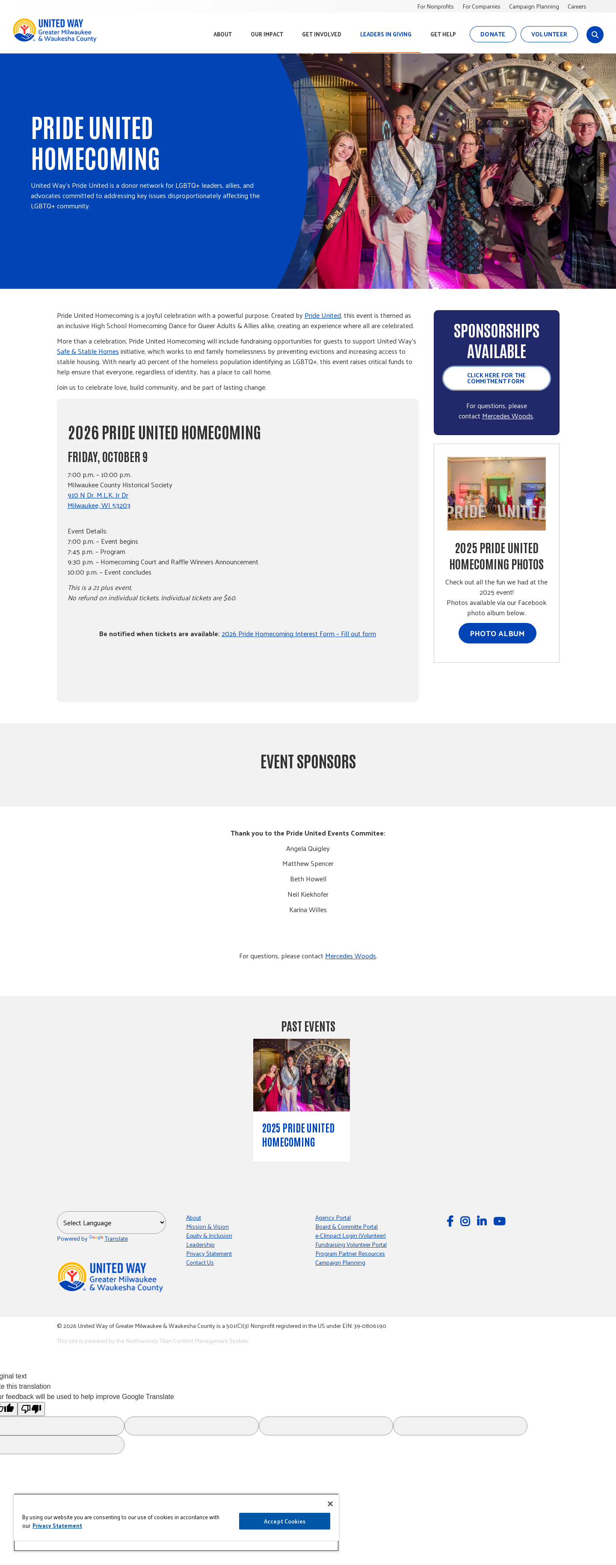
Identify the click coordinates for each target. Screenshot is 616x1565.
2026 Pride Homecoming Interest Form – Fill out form (299, 633)
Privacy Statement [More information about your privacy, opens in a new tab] (57, 1525)
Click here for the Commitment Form (496, 378)
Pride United (323, 315)
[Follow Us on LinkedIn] (483, 1220)
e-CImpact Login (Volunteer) (350, 1235)
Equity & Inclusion (209, 1235)
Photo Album (497, 633)
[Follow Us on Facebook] (451, 1220)
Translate (108, 1238)
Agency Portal (333, 1217)
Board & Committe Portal (346, 1226)
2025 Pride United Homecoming (298, 1134)
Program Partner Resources (350, 1253)
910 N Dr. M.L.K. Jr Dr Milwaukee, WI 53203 (99, 500)
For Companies (481, 6)
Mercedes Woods (507, 415)
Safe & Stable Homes (88, 351)
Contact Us (200, 1262)
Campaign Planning (534, 6)
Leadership (200, 1244)
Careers (577, 6)
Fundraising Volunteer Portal (351, 1244)
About (193, 1217)
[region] (176, 1522)
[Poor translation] (31, 1409)
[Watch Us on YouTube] (500, 1220)
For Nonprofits (435, 6)
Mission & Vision (207, 1226)
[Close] (330, 1503)
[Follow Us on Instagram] (466, 1220)
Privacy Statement (209, 1253)
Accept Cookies (284, 1521)
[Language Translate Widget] (111, 1222)
